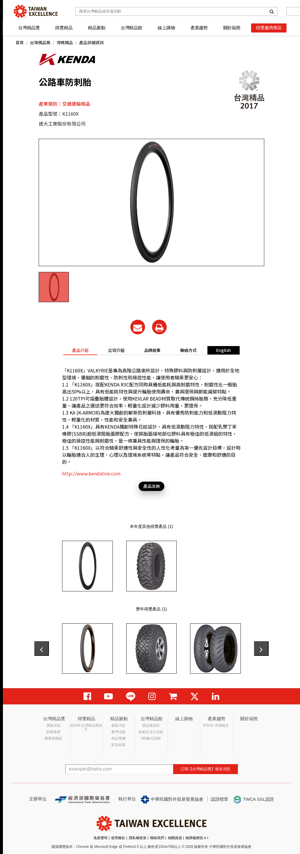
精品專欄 (118, 738)
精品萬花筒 (151, 725)
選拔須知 (53, 725)
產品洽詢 (151, 486)
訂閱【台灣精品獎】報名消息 (205, 769)
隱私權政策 (137, 838)
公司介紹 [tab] (116, 350)
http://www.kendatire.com (91, 473)
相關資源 (175, 838)
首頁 (20, 42)
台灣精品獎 (29, 27)
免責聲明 (100, 838)
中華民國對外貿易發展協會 (172, 799)
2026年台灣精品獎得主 (86, 727)
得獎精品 (63, 27)
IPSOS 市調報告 (216, 725)
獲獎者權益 (53, 738)
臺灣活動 (118, 732)
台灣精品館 (131, 27)
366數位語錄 (151, 738)
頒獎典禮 (53, 732)
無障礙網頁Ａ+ (197, 838)
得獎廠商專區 (269, 27)
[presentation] (41, 648)
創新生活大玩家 (151, 732)
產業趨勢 (199, 27)
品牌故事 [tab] (152, 350)
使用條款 (118, 838)
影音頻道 (118, 745)
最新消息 (118, 725)
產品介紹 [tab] (80, 350)
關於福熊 (232, 27)
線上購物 (166, 27)
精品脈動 (96, 27)
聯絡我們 (157, 838)
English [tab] (223, 350)
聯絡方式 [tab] (188, 350)
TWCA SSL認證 (253, 799)
